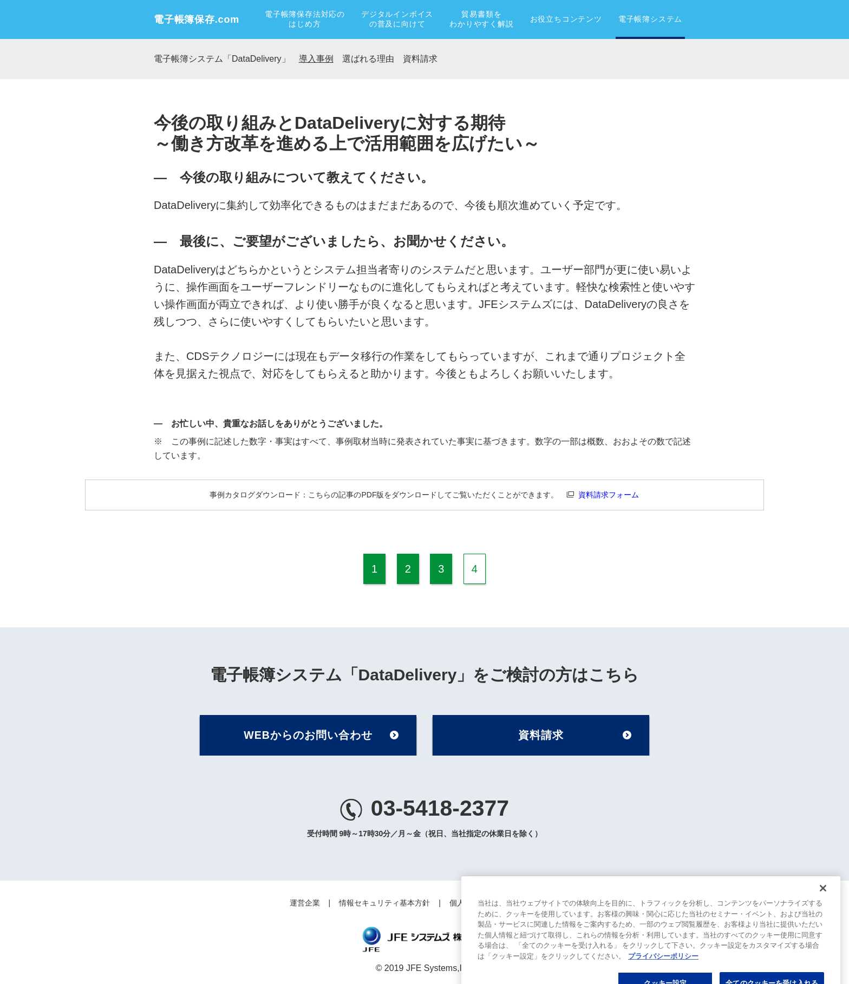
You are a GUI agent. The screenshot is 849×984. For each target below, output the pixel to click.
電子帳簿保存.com (196, 19)
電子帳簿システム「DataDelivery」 (222, 58)
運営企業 (305, 902)
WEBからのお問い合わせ (308, 735)
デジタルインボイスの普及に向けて (397, 19)
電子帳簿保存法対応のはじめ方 (305, 19)
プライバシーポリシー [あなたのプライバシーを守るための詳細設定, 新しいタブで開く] (663, 973)
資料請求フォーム (608, 494)
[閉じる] (823, 906)
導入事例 (316, 58)
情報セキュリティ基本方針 (384, 902)
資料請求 (420, 58)
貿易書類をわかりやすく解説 (481, 19)
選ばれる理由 (368, 58)
